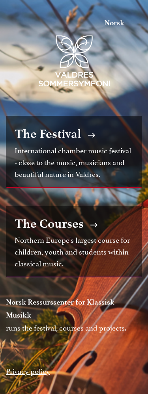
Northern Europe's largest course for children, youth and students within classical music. (74, 241)
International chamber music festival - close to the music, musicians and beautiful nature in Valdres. (74, 152)
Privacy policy (28, 370)
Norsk (114, 22)
